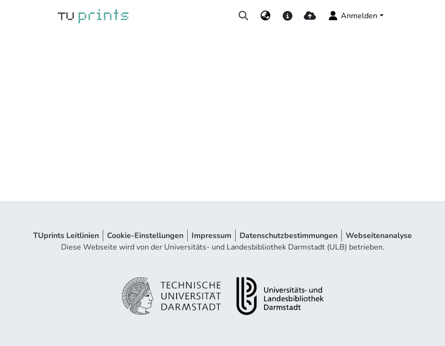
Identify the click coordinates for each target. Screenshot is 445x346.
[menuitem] (265, 16)
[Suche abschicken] (243, 16)
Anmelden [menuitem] (352, 16)
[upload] (310, 16)
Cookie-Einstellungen (145, 235)
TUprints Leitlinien (66, 235)
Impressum (211, 235)
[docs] (288, 16)
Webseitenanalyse (379, 235)
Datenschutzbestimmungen (288, 235)
